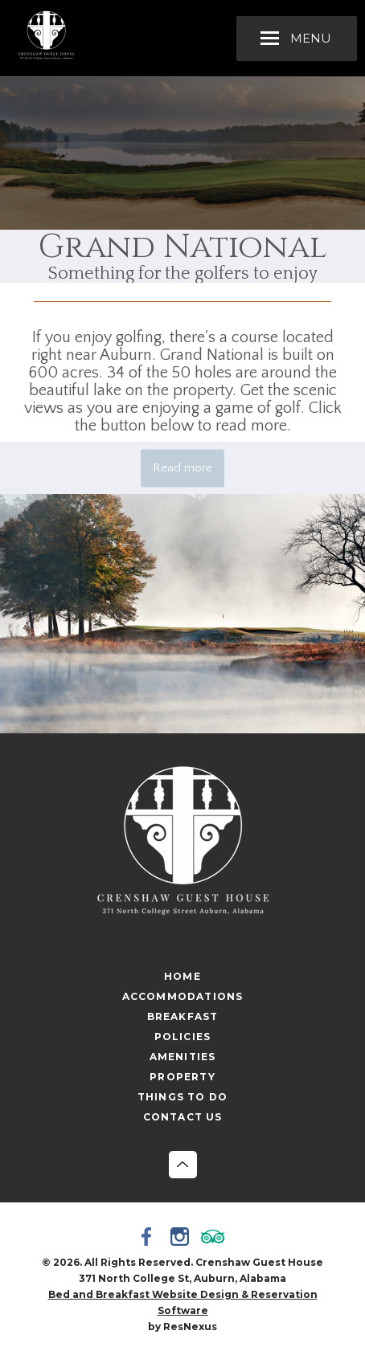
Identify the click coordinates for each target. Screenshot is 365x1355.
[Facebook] (149, 1238)
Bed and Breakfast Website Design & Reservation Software (183, 1302)
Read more (182, 468)
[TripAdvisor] (215, 1238)
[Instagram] (182, 1238)
